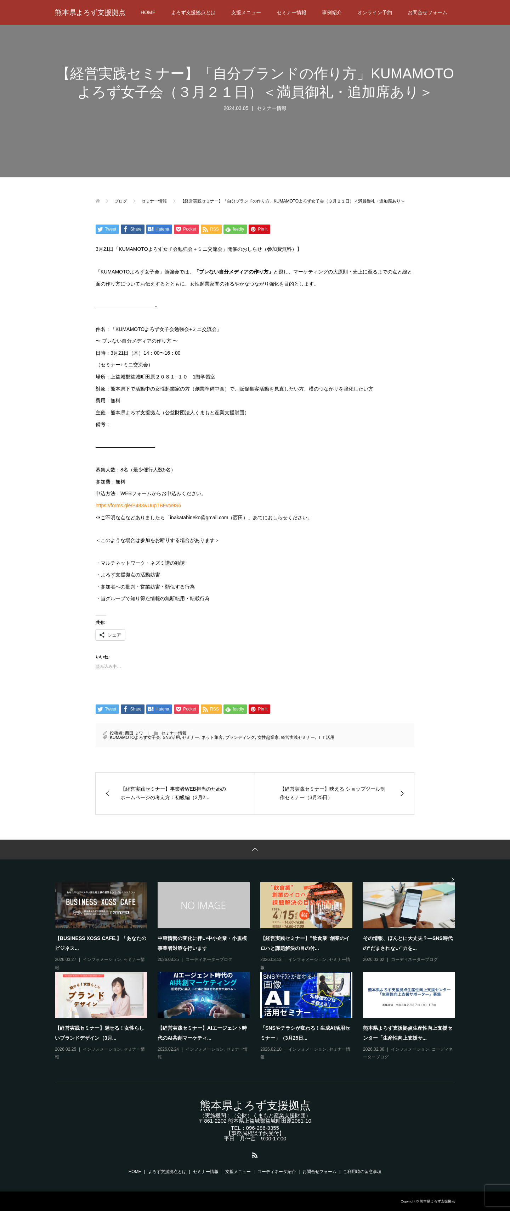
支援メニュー (246, 12)
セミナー (190, 737)
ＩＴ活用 (325, 737)
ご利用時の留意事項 (362, 1171)
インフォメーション (102, 959)
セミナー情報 (291, 12)
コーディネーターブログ (209, 959)
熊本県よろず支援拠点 (90, 12)
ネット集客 (212, 737)
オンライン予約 (374, 12)
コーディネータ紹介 (276, 1171)
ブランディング (240, 737)
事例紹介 (332, 12)
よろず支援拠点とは (193, 12)
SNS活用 (171, 737)
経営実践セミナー (298, 737)
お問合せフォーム (427, 12)
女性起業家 (268, 737)
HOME (148, 12)
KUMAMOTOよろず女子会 (135, 737)
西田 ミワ (134, 733)
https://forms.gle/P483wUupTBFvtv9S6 (138, 505)
